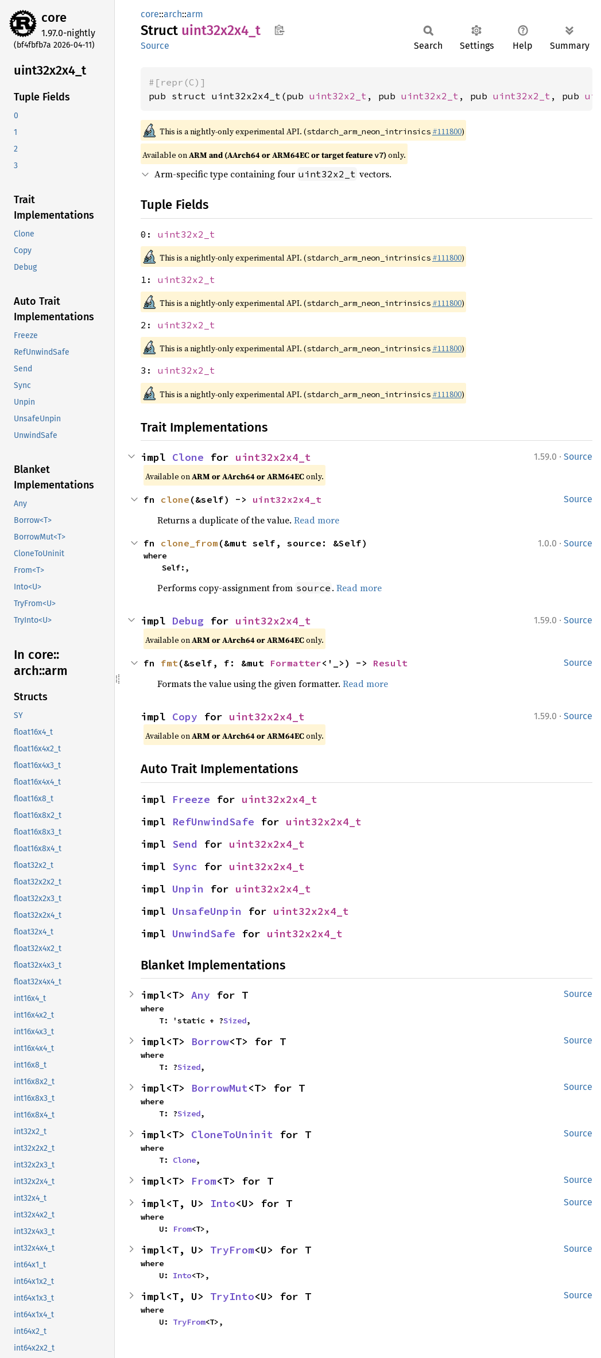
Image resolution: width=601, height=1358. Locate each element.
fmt (169, 663)
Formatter (295, 663)
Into (222, 1203)
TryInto (232, 1296)
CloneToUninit (232, 1134)
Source (155, 45)
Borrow (210, 1041)
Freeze (191, 799)
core (54, 17)
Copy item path (279, 30)
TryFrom (232, 1249)
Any (200, 995)
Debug (188, 620)
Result (390, 663)
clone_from (189, 543)
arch (173, 14)
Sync (184, 866)
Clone (188, 457)
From (203, 1181)
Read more (316, 520)
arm (195, 14)
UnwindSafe (203, 933)
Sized (234, 1020)
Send (184, 844)
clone (175, 499)
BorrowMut (219, 1088)
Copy (184, 716)
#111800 (447, 131)
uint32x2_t (338, 96)
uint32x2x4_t (273, 457)
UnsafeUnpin (207, 911)
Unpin (188, 888)
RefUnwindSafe (213, 821)
